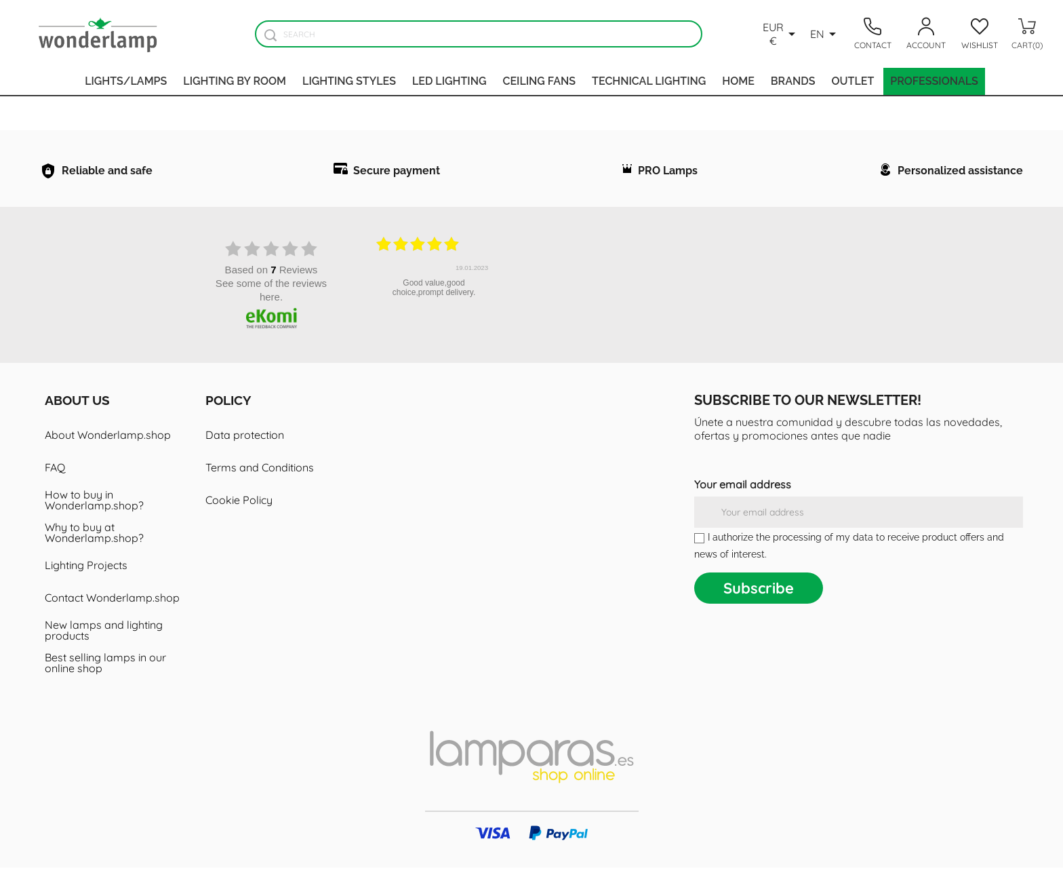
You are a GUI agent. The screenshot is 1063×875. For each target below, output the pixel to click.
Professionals (934, 81)
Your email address (742, 492)
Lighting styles (349, 81)
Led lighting (449, 81)
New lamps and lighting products (104, 637)
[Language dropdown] (825, 34)
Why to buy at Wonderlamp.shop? (94, 540)
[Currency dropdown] (781, 33)
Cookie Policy (239, 507)
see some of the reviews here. (271, 297)
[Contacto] (872, 34)
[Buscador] (270, 35)
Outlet (852, 81)
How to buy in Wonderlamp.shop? (94, 507)
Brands (793, 81)
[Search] (478, 33)
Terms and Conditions (259, 475)
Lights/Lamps (126, 81)
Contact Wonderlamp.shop (112, 605)
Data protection (244, 442)
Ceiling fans (539, 81)
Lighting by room (234, 81)
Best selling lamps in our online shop (105, 670)
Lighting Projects (86, 572)
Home (738, 81)
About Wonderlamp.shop (108, 442)
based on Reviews (271, 277)
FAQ (55, 475)
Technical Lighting (649, 81)
